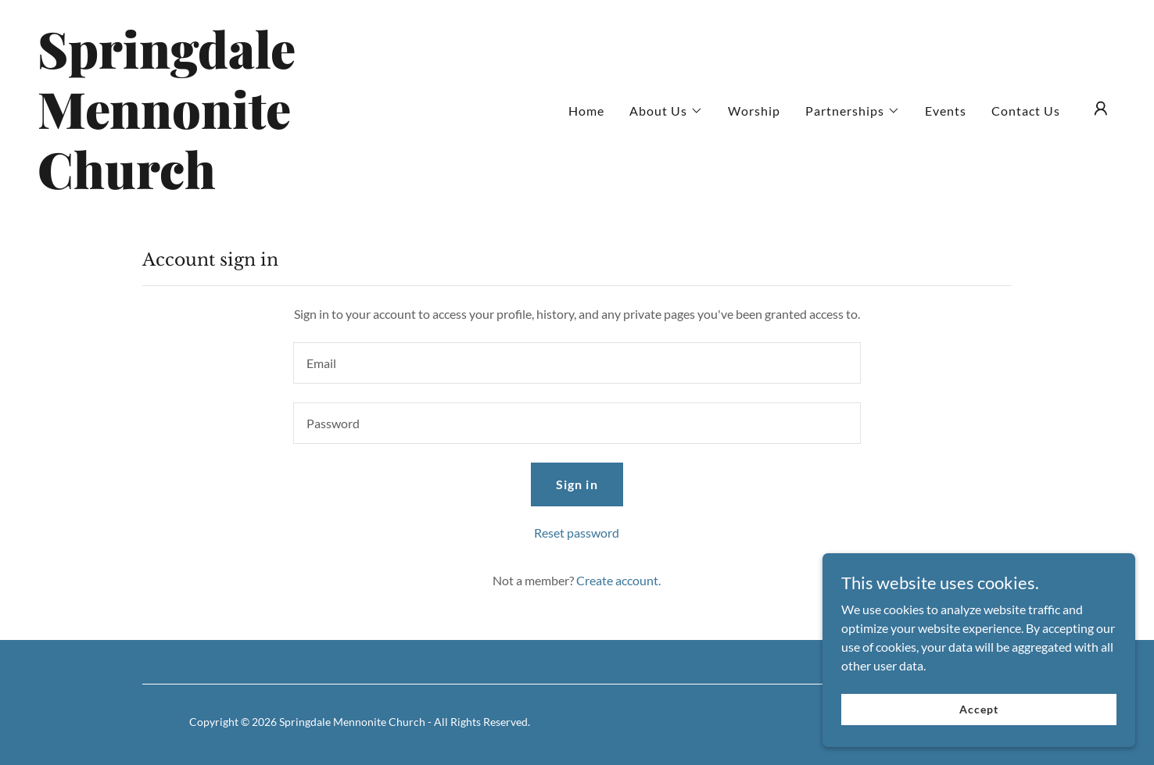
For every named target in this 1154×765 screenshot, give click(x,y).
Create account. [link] (618, 580)
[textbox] (576, 363)
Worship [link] (754, 110)
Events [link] (945, 110)
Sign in (576, 484)
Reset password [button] (576, 532)
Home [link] (586, 110)
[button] (666, 111)
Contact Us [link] (1025, 110)
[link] (188, 184)
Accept (978, 719)
